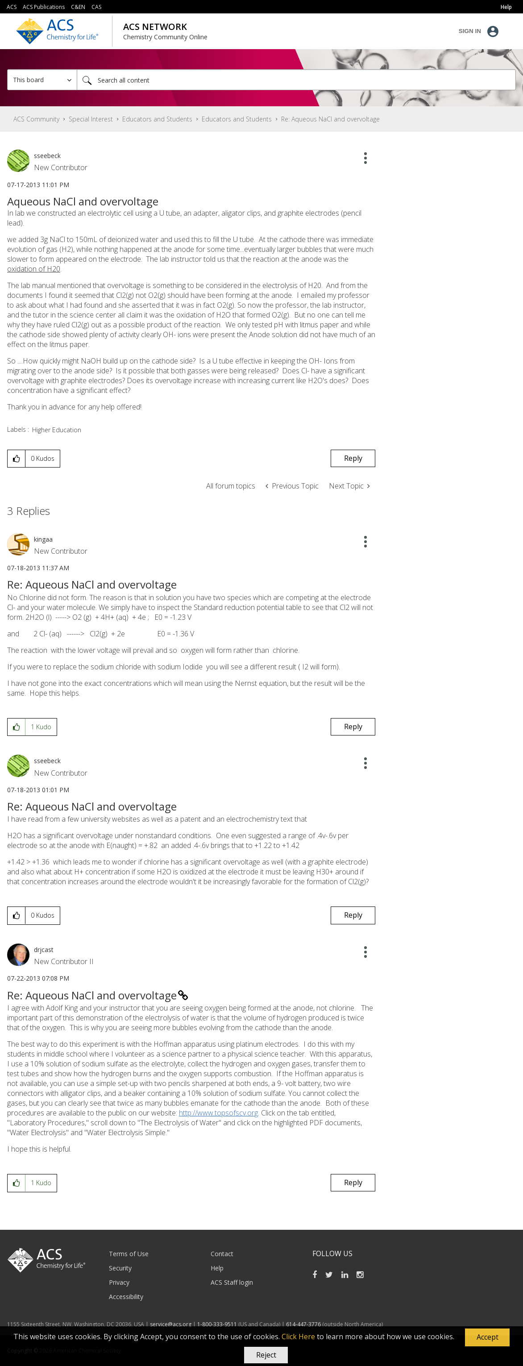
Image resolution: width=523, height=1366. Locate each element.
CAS (96, 7)
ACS (12, 7)
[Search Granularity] (42, 80)
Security (120, 1268)
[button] (487, 1337)
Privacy (119, 1282)
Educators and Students (157, 119)
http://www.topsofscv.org (218, 1113)
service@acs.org (170, 1324)
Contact (222, 1253)
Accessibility (126, 1296)
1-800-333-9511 (217, 1324)
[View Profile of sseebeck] (47, 155)
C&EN (78, 7)
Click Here (298, 1336)
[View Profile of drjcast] (44, 949)
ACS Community (36, 119)
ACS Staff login (232, 1282)
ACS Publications (44, 7)
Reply (353, 458)
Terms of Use (129, 1253)
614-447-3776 (304, 1324)
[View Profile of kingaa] (43, 539)
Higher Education (56, 430)
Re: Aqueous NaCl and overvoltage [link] (330, 119)
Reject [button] (266, 1355)
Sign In (470, 31)
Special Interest (91, 119)
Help (217, 1268)
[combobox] (296, 79)
